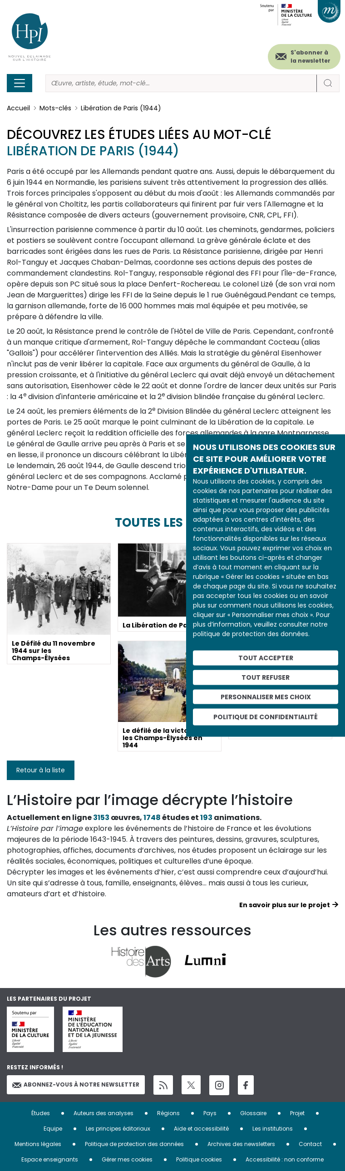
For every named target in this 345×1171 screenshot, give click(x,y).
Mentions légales (38, 1144)
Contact (310, 1144)
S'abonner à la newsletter (310, 56)
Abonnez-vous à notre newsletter (75, 1084)
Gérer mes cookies (127, 1159)
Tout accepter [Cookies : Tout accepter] (265, 657)
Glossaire (253, 1113)
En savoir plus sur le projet (284, 904)
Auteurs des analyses (103, 1113)
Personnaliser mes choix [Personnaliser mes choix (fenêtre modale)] (266, 696)
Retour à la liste (40, 770)
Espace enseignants (49, 1159)
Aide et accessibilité (201, 1128)
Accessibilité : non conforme (285, 1159)
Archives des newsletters (241, 1144)
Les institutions (272, 1128)
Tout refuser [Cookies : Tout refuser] (266, 677)
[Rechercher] (181, 83)
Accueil (18, 108)
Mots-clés (55, 108)
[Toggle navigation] (19, 83)
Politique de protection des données (134, 1144)
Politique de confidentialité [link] (265, 716)
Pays (210, 1113)
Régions (168, 1113)
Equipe (53, 1128)
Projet (297, 1113)
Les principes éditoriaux (118, 1128)
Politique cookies (199, 1159)
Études (40, 1113)
